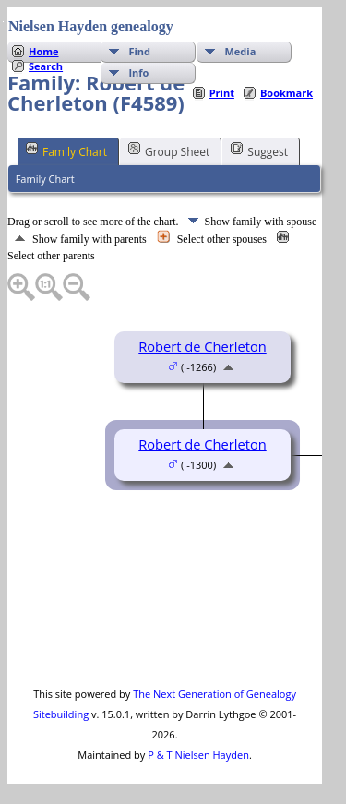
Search (46, 66)
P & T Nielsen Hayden (198, 755)
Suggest (259, 150)
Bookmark (286, 93)
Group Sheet (168, 150)
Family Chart (66, 150)
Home (44, 51)
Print (221, 93)
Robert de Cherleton (202, 346)
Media (240, 51)
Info (138, 72)
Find (139, 51)
